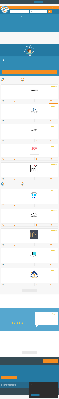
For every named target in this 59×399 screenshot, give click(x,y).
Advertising (48, 371)
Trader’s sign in (55, 5)
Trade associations (36, 371)
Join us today (51, 361)
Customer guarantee (50, 377)
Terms (20, 377)
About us (21, 371)
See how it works (9, 377)
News (47, 375)
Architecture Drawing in (10, 338)
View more (29, 289)
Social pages (35, 377)
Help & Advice (35, 373)
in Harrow (10, 302)
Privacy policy (22, 373)
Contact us (21, 375)
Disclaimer (34, 375)
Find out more (42, 81)
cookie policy (41, 391)
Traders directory (49, 373)
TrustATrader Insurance (28, 391)
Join (38, 1)
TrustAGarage (16, 391)
